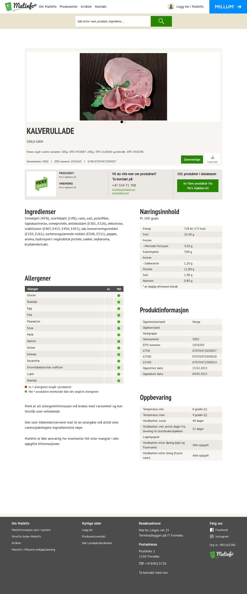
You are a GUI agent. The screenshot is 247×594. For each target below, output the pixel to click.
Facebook (219, 530)
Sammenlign (192, 159)
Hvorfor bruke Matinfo (26, 536)
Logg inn (87, 530)
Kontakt (101, 6)
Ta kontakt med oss (153, 572)
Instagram (219, 536)
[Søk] (113, 21)
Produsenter (69, 6)
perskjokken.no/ (120, 193)
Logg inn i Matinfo (185, 6)
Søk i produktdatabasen (97, 543)
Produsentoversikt (94, 536)
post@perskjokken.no (123, 189)
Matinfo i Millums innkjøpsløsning (33, 549)
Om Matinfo (48, 6)
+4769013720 (155, 563)
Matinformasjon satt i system (31, 530)
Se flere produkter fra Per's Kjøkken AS (197, 185)
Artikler (86, 6)
